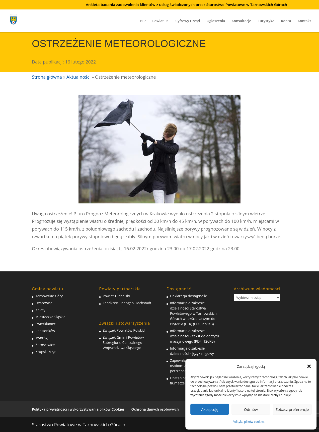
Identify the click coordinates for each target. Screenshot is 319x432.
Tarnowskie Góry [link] (49, 296)
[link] (16, 19)
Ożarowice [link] (43, 303)
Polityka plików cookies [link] (248, 422)
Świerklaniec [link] (45, 323)
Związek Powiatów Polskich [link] (125, 330)
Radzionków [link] (45, 330)
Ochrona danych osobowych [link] (155, 409)
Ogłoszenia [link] (216, 21)
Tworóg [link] (41, 337)
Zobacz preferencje (292, 409)
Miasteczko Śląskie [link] (50, 316)
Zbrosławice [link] (45, 344)
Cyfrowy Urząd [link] (187, 21)
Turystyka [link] (266, 21)
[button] (309, 366)
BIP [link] (143, 21)
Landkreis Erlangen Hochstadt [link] (127, 303)
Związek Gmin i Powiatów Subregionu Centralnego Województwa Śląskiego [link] (123, 342)
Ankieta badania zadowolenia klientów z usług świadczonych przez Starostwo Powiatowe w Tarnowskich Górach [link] (186, 5)
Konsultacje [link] (241, 21)
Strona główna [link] (47, 77)
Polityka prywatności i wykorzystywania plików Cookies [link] (78, 409)
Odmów (251, 409)
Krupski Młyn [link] (45, 351)
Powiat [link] (158, 21)
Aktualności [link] (78, 77)
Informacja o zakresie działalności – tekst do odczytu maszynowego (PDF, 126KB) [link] (194, 336)
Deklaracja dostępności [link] (189, 296)
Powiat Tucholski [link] (116, 296)
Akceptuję (209, 409)
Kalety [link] (40, 310)
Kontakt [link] (304, 21)
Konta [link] (286, 21)
